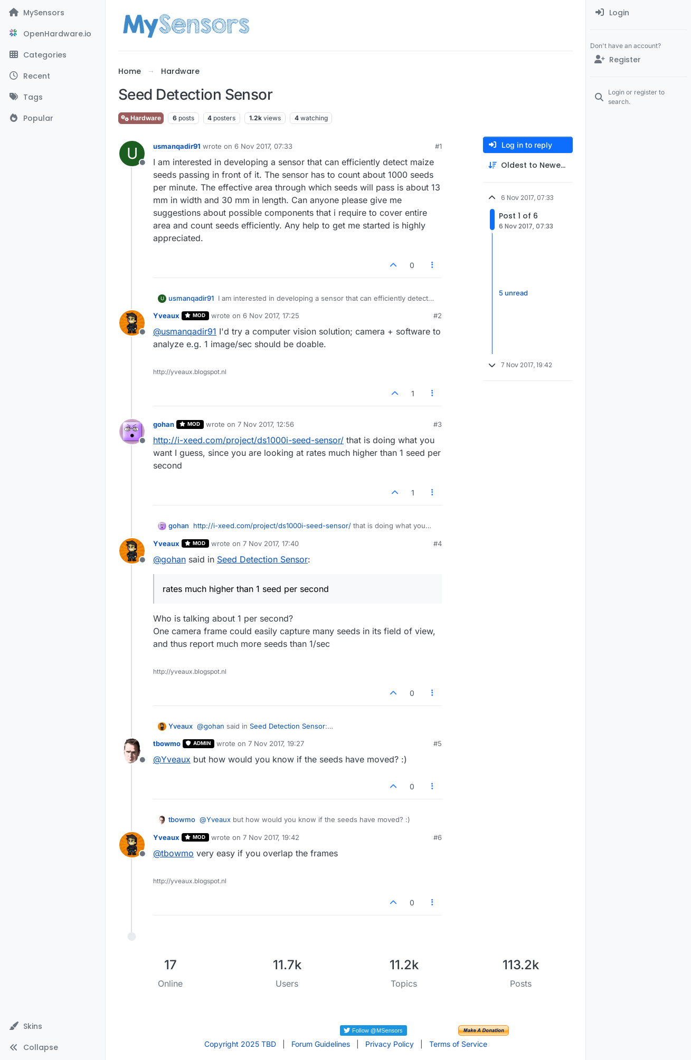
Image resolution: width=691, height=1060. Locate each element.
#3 (437, 424)
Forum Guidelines (320, 1043)
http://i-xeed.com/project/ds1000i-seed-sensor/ (248, 440)
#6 (437, 837)
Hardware (141, 118)
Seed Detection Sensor (262, 559)
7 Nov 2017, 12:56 (266, 424)
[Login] (638, 12)
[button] (52, 1026)
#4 (437, 543)
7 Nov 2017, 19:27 (276, 743)
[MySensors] (52, 12)
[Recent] (52, 76)
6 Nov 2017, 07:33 (263, 146)
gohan (163, 424)
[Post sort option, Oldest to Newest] (528, 165)
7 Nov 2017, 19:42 (271, 837)
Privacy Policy (389, 1043)
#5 (437, 743)
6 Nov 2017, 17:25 (271, 315)
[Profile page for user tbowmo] (132, 750)
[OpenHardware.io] (52, 33)
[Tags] (52, 97)
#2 (437, 315)
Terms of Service (458, 1043)
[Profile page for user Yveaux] (132, 323)
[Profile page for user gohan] (132, 431)
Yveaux (166, 315)
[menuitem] (638, 12)
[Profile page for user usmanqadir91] (132, 153)
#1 (438, 146)
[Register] (638, 59)
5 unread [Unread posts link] (513, 293)
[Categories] (52, 54)
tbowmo (167, 743)
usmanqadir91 (177, 146)
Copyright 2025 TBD (240, 1043)
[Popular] (52, 118)
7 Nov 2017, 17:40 (271, 543)
